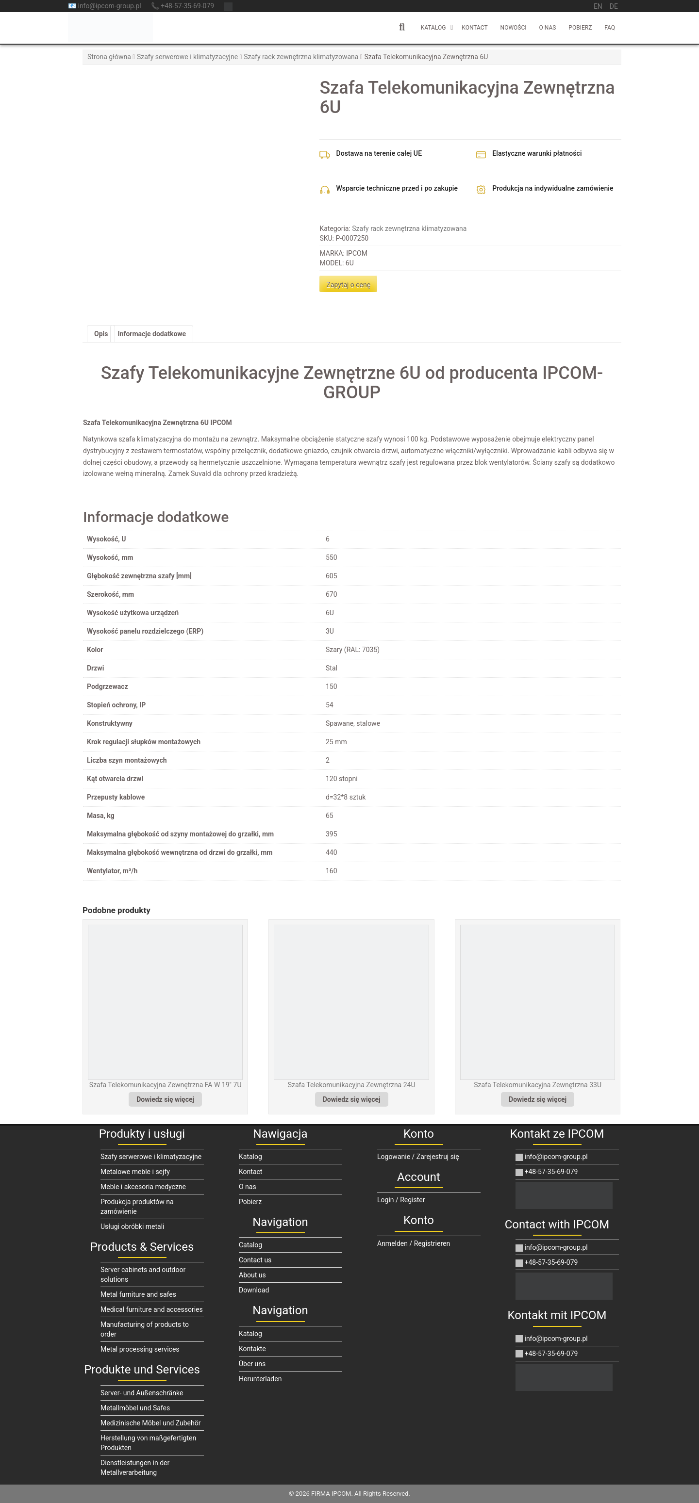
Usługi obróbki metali (132, 1226)
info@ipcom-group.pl (552, 1156)
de (614, 6)
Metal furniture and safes (138, 1294)
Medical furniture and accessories (151, 1309)
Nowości (513, 27)
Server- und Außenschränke (141, 1393)
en (598, 6)
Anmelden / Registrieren (413, 1243)
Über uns (252, 1364)
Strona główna (109, 57)
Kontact (474, 27)
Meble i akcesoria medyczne (143, 1187)
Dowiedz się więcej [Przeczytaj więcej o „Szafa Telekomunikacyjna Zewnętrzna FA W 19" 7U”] (165, 1099)
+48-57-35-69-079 (547, 1172)
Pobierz (580, 27)
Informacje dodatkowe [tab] (151, 334)
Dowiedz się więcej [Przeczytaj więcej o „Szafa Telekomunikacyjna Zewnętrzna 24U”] (352, 1099)
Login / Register (401, 1200)
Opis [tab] (101, 334)
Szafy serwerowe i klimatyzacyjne (187, 57)
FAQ (609, 27)
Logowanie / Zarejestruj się (418, 1156)
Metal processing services (140, 1349)
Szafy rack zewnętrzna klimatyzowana (301, 57)
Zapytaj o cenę (348, 285)
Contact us (255, 1260)
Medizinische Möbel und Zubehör (150, 1423)
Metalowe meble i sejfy (135, 1172)
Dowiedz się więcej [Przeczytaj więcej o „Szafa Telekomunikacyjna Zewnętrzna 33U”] (537, 1099)
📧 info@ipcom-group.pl (104, 6)
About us (252, 1275)
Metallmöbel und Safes (135, 1408)
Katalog (433, 27)
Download (254, 1290)
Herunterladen (260, 1379)
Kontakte (252, 1349)
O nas (547, 27)
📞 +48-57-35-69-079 (182, 6)
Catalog (250, 1245)
